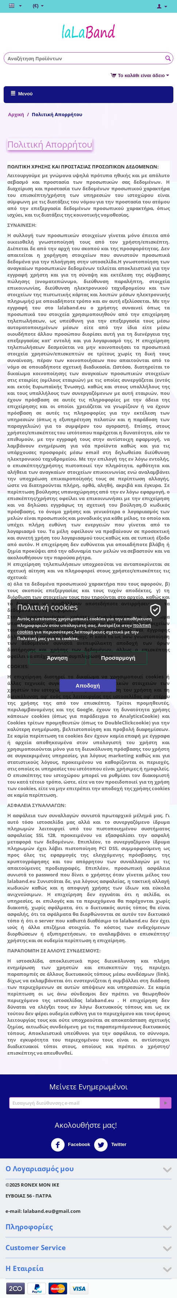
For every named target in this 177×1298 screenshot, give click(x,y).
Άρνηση (57, 658)
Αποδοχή (88, 685)
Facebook (70, 1145)
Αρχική (16, 114)
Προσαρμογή (118, 658)
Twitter (110, 1145)
